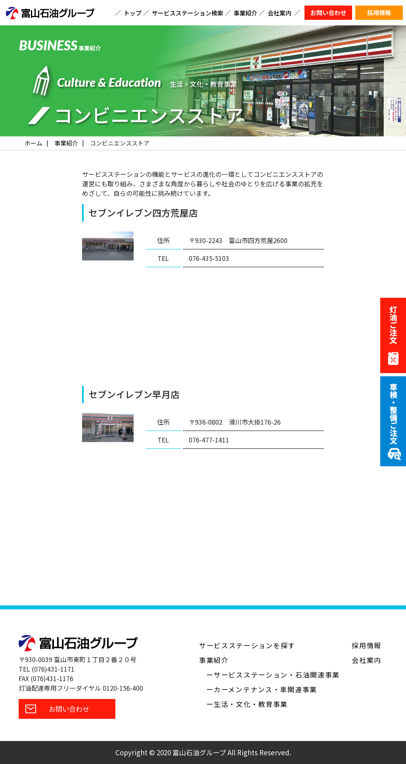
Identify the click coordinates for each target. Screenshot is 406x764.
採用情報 (379, 12)
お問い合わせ (328, 12)
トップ (133, 13)
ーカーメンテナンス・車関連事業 (261, 689)
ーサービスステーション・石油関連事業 (273, 675)
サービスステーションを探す (247, 645)
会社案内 (279, 13)
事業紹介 (245, 13)
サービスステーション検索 (187, 13)
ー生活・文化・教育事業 (247, 704)
